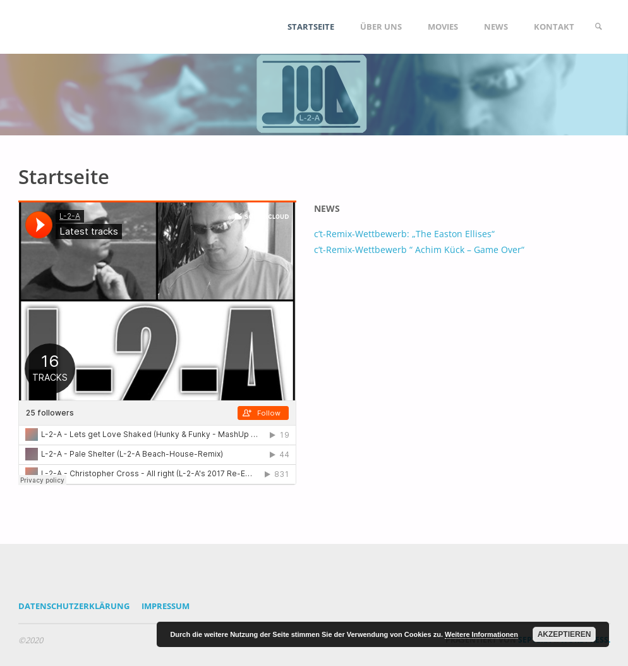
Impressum (166, 606)
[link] (598, 27)
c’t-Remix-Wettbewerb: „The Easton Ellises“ (404, 234)
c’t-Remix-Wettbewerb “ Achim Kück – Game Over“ (419, 250)
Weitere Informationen (481, 634)
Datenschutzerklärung (74, 606)
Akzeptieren (564, 634)
